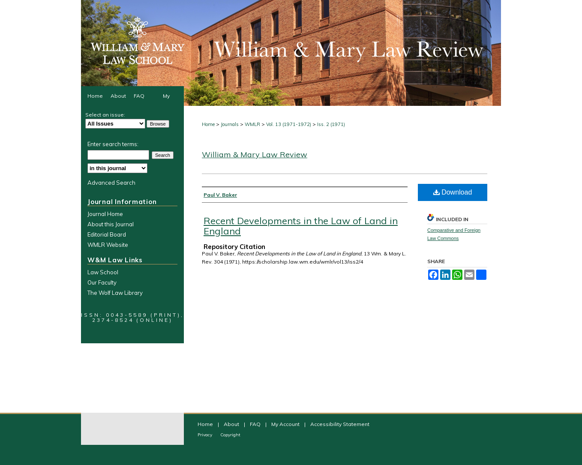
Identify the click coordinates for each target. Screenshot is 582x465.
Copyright (230, 435)
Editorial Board (106, 234)
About (232, 424)
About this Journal (110, 224)
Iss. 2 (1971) (331, 124)
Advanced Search (111, 182)
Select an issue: (105, 114)
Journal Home (105, 213)
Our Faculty (102, 282)
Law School (102, 272)
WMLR (252, 124)
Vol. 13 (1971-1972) (288, 124)
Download (452, 192)
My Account (286, 424)
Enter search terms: (112, 144)
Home (208, 124)
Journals (230, 124)
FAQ (256, 424)
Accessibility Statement (339, 424)
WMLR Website (107, 244)
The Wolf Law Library (115, 292)
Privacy (205, 435)
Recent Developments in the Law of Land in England (301, 226)
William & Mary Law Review (254, 154)
